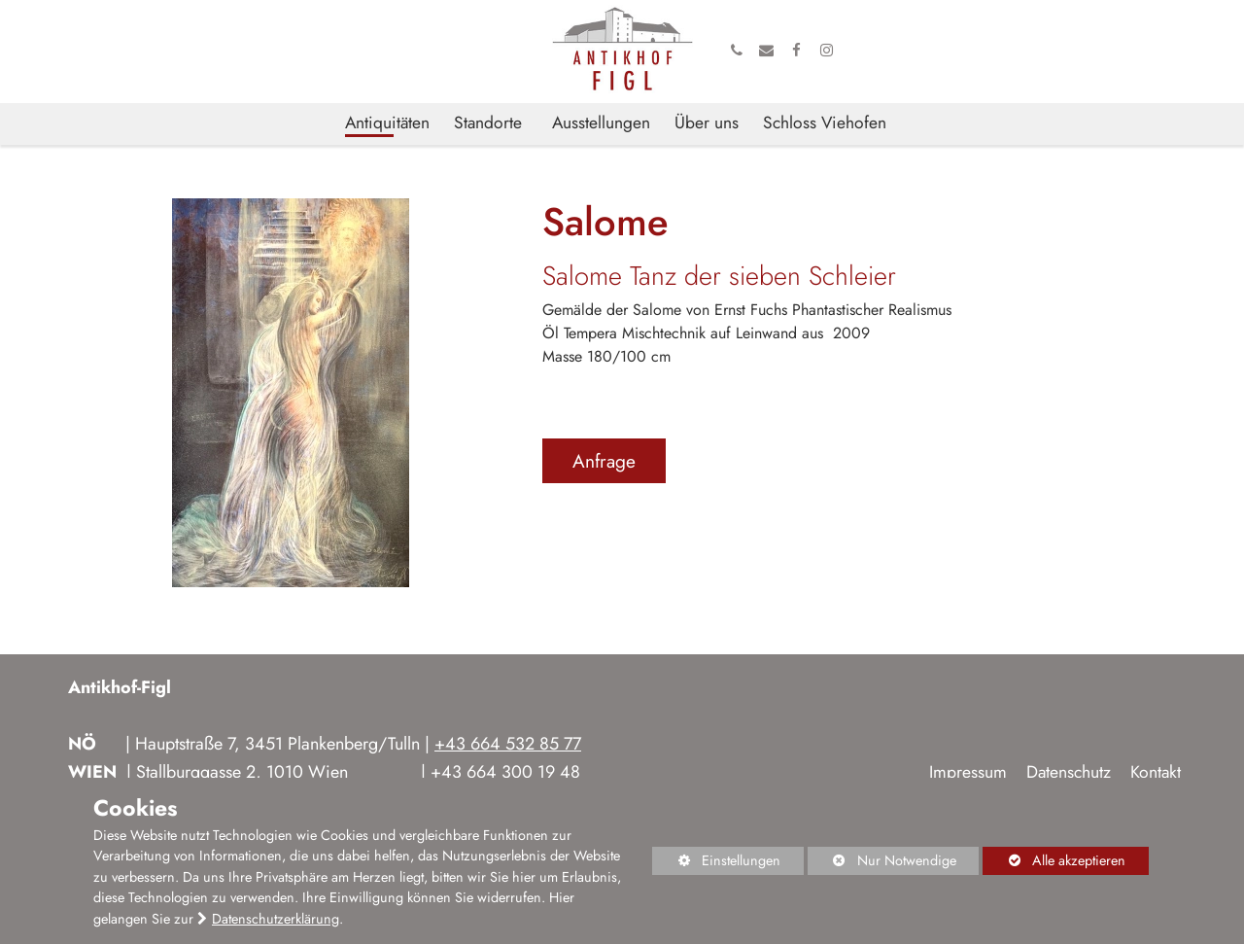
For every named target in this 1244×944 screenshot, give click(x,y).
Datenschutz (1068, 772)
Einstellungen (716, 863)
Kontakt (1155, 772)
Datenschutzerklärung (275, 918)
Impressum (968, 772)
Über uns (706, 123)
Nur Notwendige (882, 863)
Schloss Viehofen (824, 123)
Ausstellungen (601, 123)
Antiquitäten (387, 123)
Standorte (488, 123)
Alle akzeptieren (1054, 860)
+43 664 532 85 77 (507, 743)
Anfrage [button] (604, 460)
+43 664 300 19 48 (505, 772)
